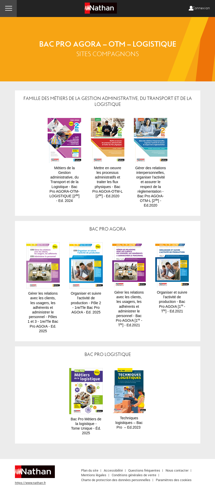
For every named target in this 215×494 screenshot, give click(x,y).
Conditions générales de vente (134, 475)
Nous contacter (177, 470)
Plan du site (89, 470)
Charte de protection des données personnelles (115, 480)
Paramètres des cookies (174, 480)
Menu (8, 8)
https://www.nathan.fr (30, 483)
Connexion (201, 8)
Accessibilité (113, 470)
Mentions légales (93, 475)
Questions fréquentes (144, 470)
